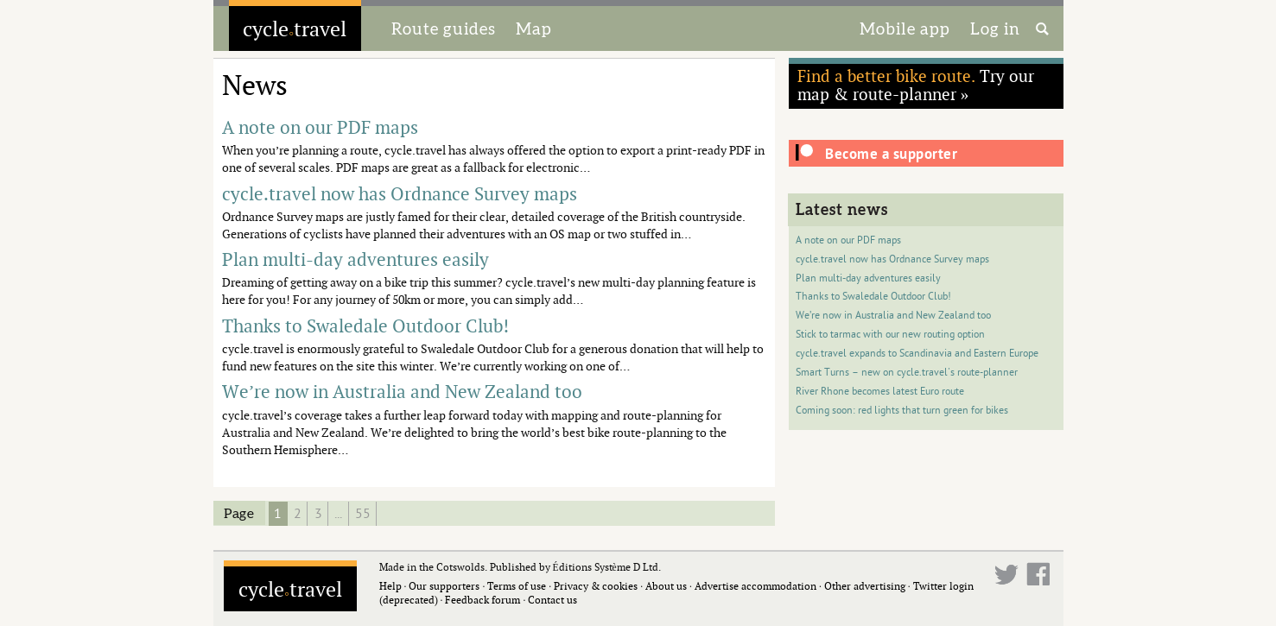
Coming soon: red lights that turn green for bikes (902, 410)
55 (363, 514)
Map (534, 28)
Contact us (552, 599)
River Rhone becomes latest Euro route (880, 391)
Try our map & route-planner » (915, 84)
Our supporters (444, 585)
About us (666, 585)
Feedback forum (482, 599)
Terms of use (516, 585)
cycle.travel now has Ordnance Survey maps (892, 259)
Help (390, 585)
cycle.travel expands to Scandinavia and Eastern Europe (917, 353)
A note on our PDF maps (848, 240)
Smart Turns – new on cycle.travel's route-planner (907, 372)
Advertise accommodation (755, 585)
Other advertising (864, 585)
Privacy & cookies (596, 585)
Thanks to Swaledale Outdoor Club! (873, 296)
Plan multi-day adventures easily (868, 278)
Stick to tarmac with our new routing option (890, 334)
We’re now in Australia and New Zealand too (893, 315)
